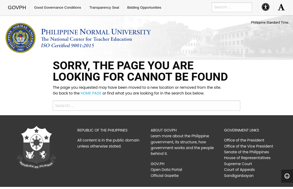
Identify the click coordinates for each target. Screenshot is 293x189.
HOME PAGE (91, 93)
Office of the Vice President (248, 146)
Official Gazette (165, 175)
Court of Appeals (239, 169)
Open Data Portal (166, 169)
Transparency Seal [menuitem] (104, 7)
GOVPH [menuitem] (17, 7)
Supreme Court (238, 163)
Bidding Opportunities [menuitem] (144, 7)
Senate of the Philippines (246, 152)
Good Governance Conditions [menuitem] (57, 7)
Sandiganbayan (239, 175)
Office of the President (244, 140)
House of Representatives (247, 157)
